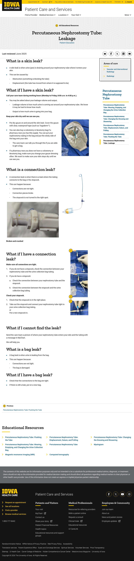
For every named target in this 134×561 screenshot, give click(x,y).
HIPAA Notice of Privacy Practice (34, 544)
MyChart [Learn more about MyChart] (39, 513)
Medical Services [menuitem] (46, 15)
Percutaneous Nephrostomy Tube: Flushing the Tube (113, 135)
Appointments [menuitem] (32, 2)
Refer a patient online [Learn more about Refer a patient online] (77, 513)
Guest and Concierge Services (49, 548)
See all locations (12, 506)
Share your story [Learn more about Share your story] (42, 521)
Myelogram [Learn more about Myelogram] (99, 444)
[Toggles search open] (128, 2)
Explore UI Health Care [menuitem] (102, 2)
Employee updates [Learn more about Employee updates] (109, 521)
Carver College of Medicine (31, 552)
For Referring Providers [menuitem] (82, 2)
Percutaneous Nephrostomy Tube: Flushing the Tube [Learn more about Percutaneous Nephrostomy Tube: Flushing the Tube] (23, 438)
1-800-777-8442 (8, 521)
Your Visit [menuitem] (75, 15)
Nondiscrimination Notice (11, 544)
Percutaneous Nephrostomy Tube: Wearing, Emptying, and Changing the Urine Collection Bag (114, 109)
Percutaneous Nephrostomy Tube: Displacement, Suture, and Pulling (115, 127)
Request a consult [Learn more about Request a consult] (76, 517)
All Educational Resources (67, 25)
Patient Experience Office (27, 548)
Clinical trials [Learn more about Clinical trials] (74, 521)
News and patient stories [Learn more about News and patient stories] (112, 517)
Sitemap (5, 552)
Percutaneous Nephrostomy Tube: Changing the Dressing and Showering (115, 118)
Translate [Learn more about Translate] (118, 2)
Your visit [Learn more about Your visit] (39, 509)
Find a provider (11, 510)
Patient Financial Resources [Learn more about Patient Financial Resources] (46, 525)
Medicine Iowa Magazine (81, 552)
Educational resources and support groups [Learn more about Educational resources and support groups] (49, 534)
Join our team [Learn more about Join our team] (107, 509)
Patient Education (67, 43)
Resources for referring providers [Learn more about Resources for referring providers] (82, 509)
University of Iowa (98, 552)
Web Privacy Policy (55, 544)
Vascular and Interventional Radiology (117, 70)
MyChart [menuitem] (45, 2)
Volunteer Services (82, 548)
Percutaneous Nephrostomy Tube (112, 94)
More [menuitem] (127, 15)
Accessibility (67, 544)
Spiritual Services (67, 548)
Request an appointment (15, 502)
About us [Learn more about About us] (105, 513)
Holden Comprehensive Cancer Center (56, 552)
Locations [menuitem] (62, 15)
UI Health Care (15, 552)
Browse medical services (15, 514)
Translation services (9, 548)
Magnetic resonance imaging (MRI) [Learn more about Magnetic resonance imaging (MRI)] (20, 454)
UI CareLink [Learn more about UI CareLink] (73, 529)
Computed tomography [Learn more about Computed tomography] (59, 454)
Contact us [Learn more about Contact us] (39, 517)
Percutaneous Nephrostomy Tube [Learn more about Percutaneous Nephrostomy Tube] (64, 444)
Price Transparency (97, 548)
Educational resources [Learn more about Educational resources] (78, 525)
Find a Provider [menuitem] (31, 15)
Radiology (110, 76)
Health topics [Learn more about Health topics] (40, 529)
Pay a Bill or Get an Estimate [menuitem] (64, 2)
